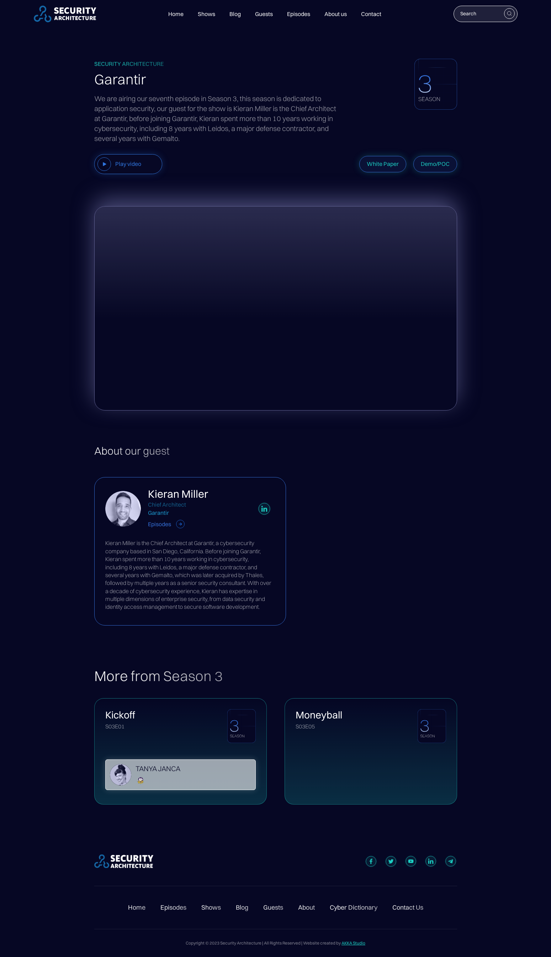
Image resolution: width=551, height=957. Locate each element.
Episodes (298, 13)
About (306, 907)
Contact (371, 13)
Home (176, 13)
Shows (206, 13)
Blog (235, 13)
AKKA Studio (353, 943)
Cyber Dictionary (353, 907)
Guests (264, 13)
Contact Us (407, 907)
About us (335, 13)
